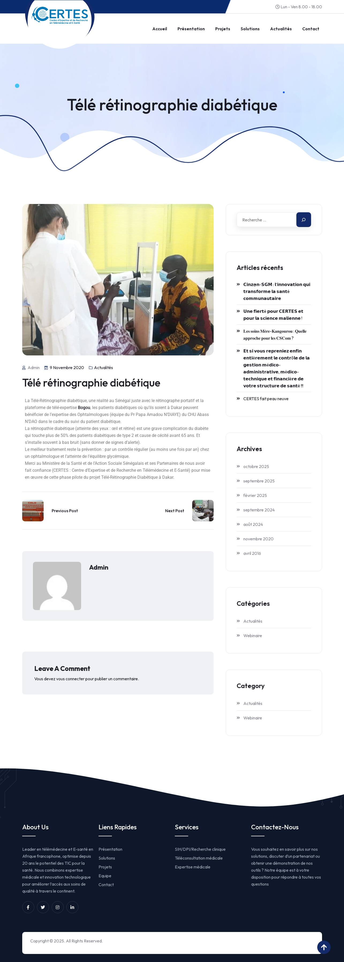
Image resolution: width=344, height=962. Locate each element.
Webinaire (252, 635)
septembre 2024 (259, 509)
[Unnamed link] (28, 907)
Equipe (105, 875)
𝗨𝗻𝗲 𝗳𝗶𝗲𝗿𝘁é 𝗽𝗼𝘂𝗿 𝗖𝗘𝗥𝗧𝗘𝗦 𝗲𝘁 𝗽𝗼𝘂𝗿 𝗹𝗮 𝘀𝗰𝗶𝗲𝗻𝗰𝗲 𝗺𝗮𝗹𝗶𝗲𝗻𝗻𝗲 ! (273, 315)
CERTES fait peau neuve (266, 398)
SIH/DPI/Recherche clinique (200, 849)
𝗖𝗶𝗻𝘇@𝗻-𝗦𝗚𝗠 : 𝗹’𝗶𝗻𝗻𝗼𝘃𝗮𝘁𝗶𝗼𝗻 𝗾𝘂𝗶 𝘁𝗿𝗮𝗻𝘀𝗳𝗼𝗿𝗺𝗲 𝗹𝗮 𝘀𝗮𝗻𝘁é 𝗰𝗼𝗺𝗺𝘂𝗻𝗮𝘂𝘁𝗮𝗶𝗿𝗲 (276, 291)
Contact (310, 28)
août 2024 (253, 524)
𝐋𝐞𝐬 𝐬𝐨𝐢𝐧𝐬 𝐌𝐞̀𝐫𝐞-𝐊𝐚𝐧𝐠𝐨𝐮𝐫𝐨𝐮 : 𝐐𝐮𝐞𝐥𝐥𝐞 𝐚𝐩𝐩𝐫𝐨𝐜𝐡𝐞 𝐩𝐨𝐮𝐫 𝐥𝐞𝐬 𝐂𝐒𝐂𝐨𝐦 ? (275, 334)
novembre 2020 (258, 538)
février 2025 (255, 495)
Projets (222, 28)
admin (98, 567)
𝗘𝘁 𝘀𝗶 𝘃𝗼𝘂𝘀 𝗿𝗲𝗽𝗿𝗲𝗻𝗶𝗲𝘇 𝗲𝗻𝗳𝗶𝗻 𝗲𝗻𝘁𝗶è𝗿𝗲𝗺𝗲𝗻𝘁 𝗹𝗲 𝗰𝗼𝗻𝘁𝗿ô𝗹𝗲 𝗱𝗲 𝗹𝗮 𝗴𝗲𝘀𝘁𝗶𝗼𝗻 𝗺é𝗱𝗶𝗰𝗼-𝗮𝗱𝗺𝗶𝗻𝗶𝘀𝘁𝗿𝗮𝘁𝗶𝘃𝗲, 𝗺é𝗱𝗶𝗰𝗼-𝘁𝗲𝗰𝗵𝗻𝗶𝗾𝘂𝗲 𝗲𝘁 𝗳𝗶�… (276, 368)
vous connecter (70, 678)
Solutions (250, 28)
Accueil (159, 28)
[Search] (303, 219)
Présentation (191, 28)
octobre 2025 (256, 466)
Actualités (281, 28)
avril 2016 (252, 553)
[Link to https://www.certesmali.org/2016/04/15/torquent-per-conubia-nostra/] (33, 510)
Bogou (84, 407)
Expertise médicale (192, 867)
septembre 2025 (259, 481)
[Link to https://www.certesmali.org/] (59, 15)
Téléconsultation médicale (199, 858)
